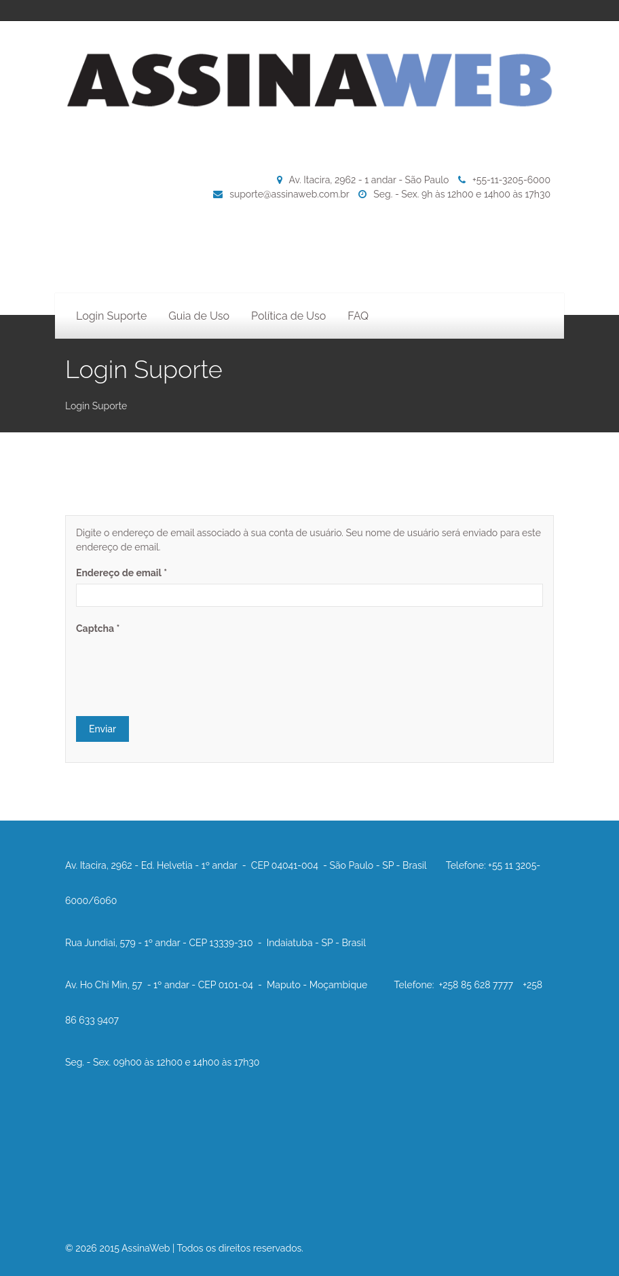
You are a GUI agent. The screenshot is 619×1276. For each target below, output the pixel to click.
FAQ (358, 315)
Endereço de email (121, 572)
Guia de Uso (198, 315)
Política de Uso (288, 315)
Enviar (102, 729)
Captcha (97, 628)
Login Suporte (111, 315)
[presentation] (179, 665)
